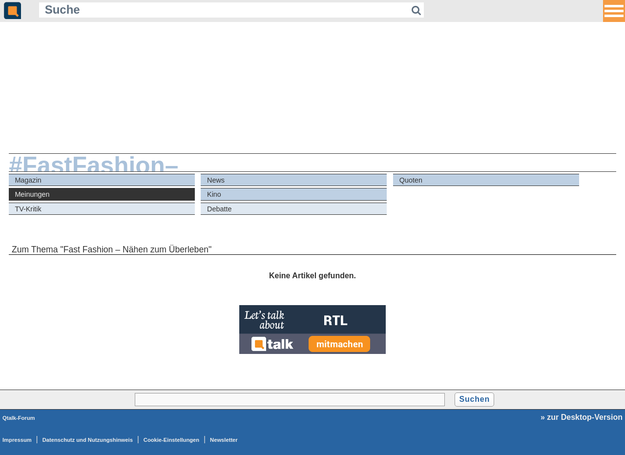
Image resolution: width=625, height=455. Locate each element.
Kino (214, 194)
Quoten (410, 180)
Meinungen (32, 194)
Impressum (17, 440)
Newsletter (224, 440)
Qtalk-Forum (18, 418)
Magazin (28, 180)
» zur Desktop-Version (582, 417)
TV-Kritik (28, 209)
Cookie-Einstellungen (171, 440)
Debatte (219, 209)
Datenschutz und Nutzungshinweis (87, 440)
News (216, 180)
